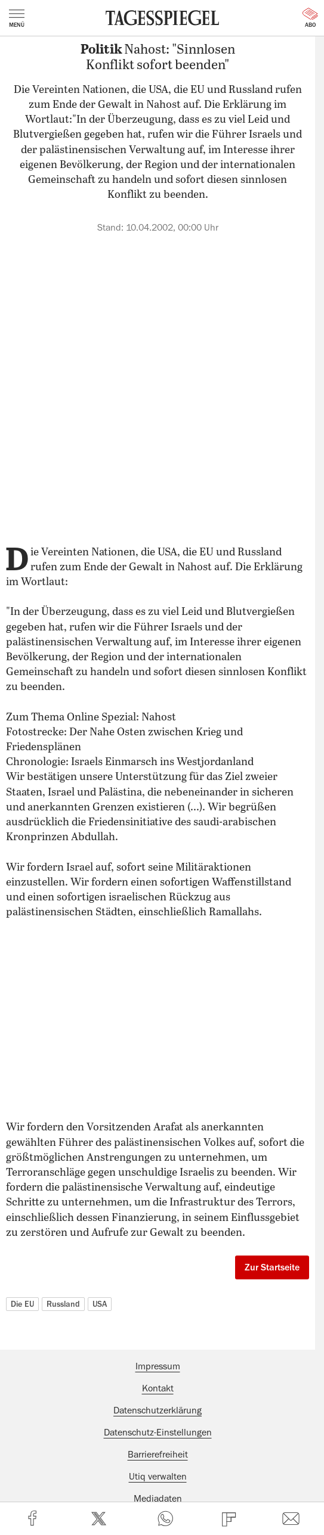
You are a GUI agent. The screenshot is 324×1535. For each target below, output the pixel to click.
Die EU (22, 1304)
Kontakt (158, 1388)
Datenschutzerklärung (157, 1410)
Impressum (157, 1366)
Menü (16, 18)
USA (99, 1304)
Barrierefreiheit (158, 1454)
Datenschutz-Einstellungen (158, 1432)
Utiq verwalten (158, 1476)
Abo (310, 18)
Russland (63, 1304)
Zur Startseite (272, 1267)
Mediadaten (158, 1498)
